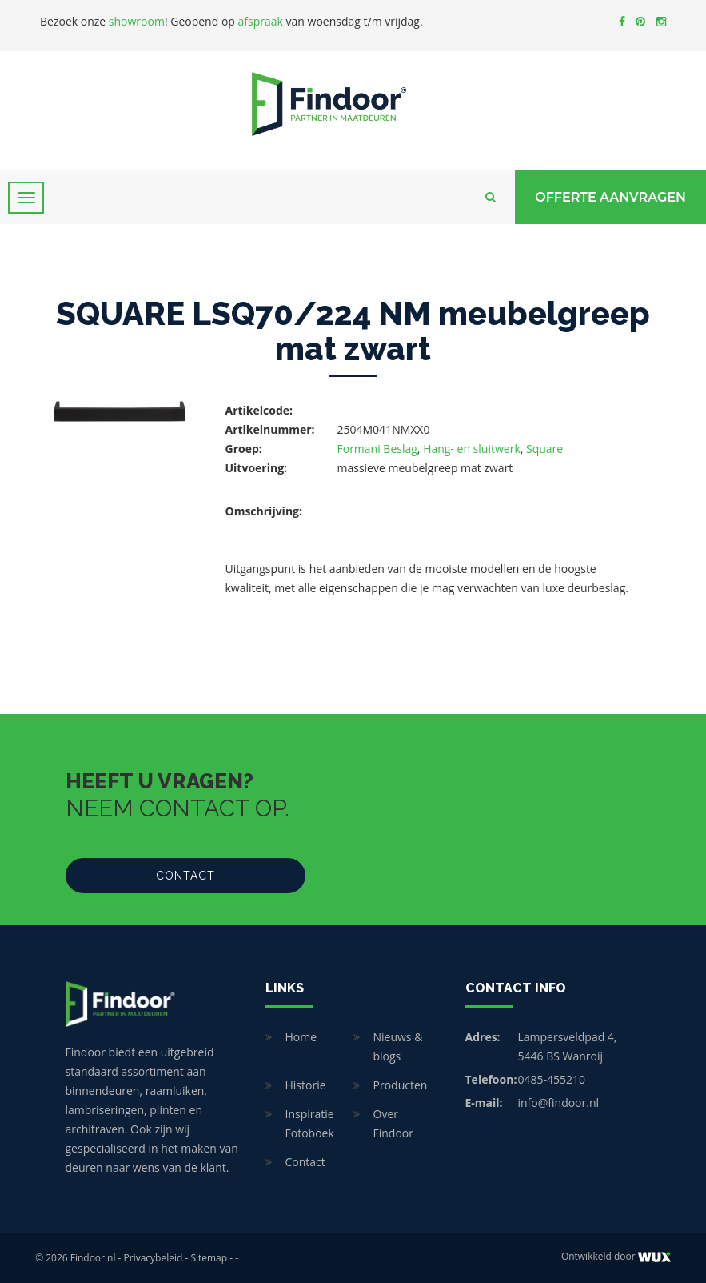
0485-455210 (552, 1079)
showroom (137, 21)
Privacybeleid (153, 1258)
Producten (400, 1085)
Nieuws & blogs (398, 1046)
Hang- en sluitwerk (472, 448)
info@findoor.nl (559, 1102)
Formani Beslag (377, 448)
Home (301, 1036)
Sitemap (208, 1258)
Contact (185, 875)
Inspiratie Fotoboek (309, 1123)
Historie (305, 1085)
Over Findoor (393, 1123)
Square (544, 448)
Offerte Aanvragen (610, 197)
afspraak (260, 21)
